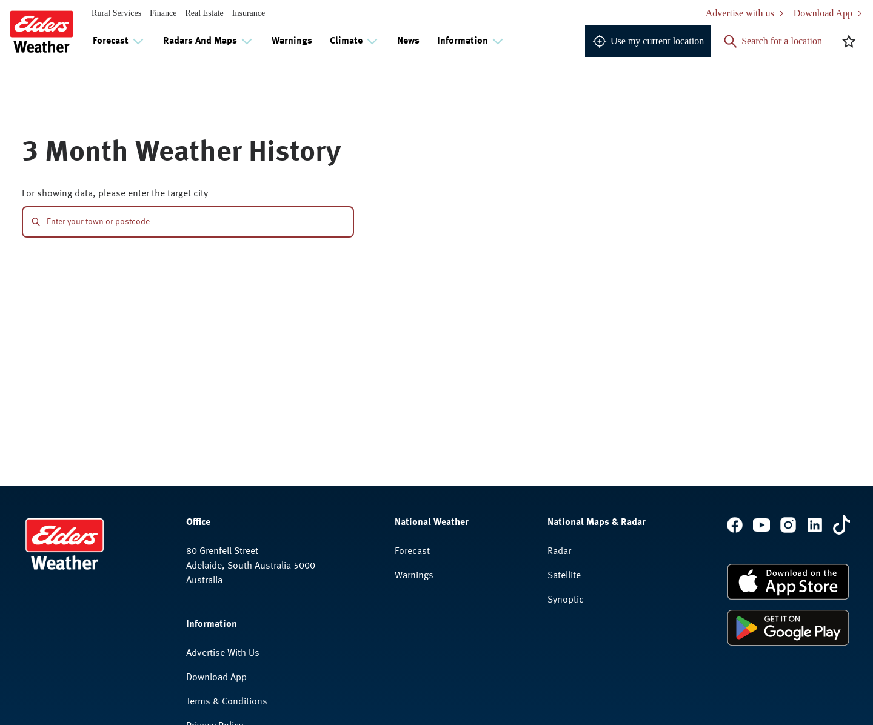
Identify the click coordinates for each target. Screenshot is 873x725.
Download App (216, 678)
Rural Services (116, 13)
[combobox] (195, 222)
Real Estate (204, 13)
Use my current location (648, 41)
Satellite (564, 576)
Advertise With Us (222, 653)
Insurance (248, 13)
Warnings (292, 41)
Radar (559, 551)
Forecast (412, 551)
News (408, 41)
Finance (163, 13)
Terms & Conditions (226, 702)
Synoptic (565, 600)
